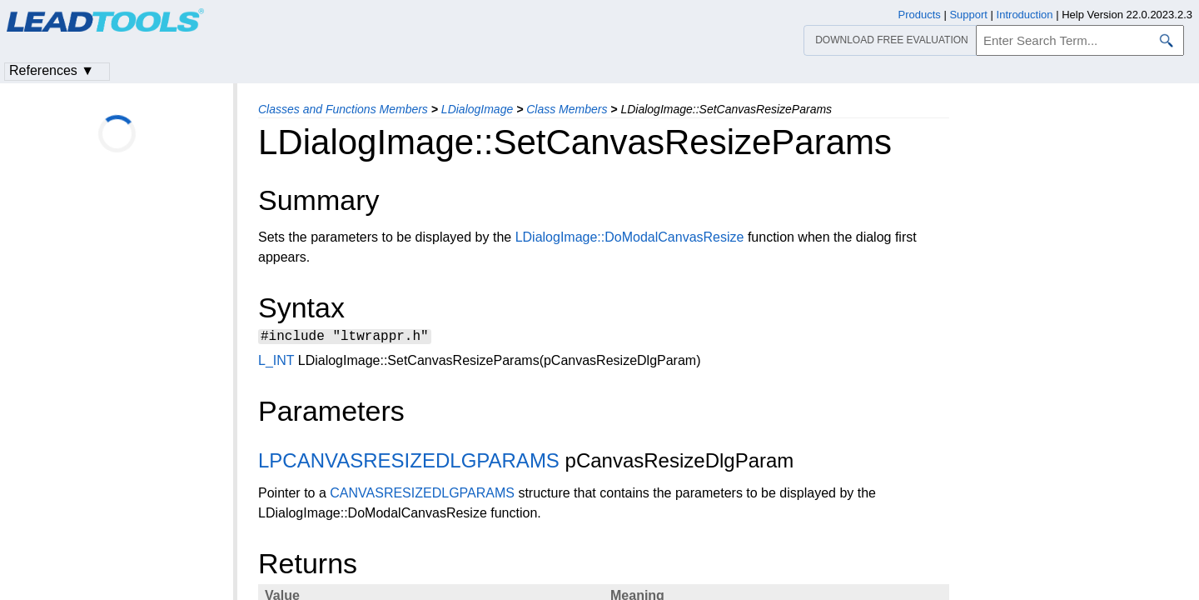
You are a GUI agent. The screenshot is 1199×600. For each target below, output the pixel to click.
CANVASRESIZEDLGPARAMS (422, 495)
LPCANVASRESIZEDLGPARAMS (409, 463)
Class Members (566, 109)
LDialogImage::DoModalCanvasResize (629, 237)
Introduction (1025, 14)
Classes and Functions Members (343, 109)
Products (919, 14)
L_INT (276, 363)
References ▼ (51, 70)
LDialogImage (477, 109)
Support (968, 14)
